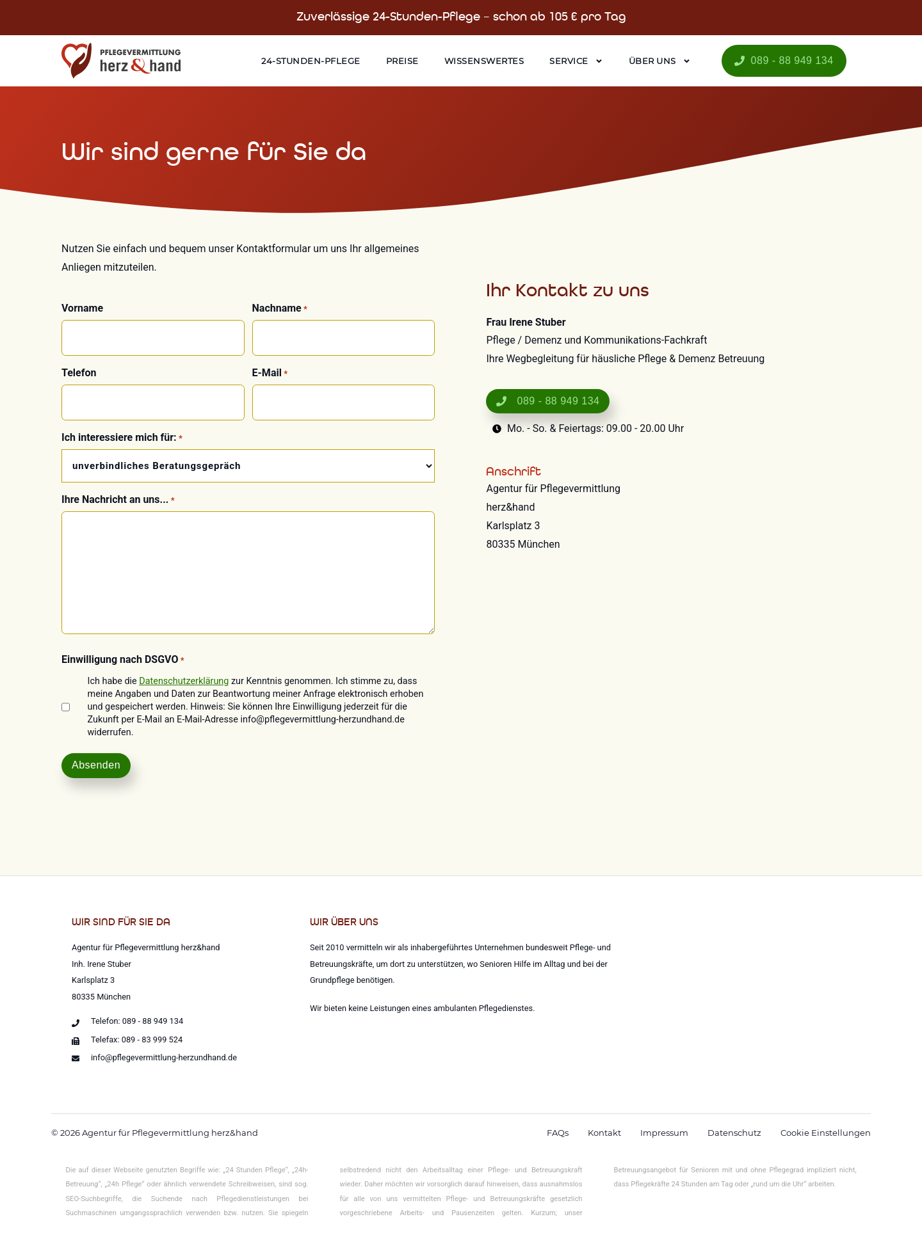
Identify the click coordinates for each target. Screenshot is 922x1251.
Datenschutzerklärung (184, 681)
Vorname (82, 308)
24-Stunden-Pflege (310, 61)
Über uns (660, 61)
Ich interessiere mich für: (121, 438)
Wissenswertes (484, 61)
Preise (402, 61)
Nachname (279, 308)
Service (576, 61)
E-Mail (270, 373)
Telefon (78, 373)
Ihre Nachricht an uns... (118, 500)
